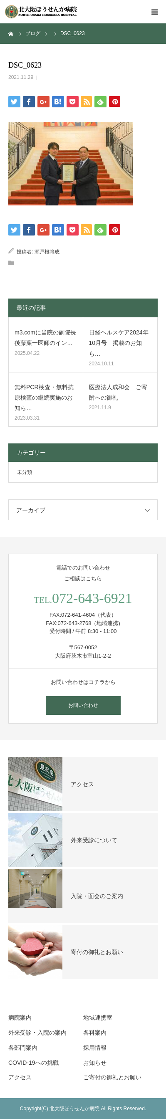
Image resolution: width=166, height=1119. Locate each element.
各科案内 (95, 1032)
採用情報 (95, 1047)
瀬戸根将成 (47, 252)
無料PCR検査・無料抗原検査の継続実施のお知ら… (44, 397)
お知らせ (95, 1062)
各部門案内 (22, 1047)
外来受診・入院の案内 (37, 1032)
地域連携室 (97, 1017)
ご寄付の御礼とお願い (112, 1077)
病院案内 (20, 1017)
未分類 (24, 472)
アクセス (20, 1077)
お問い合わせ (83, 705)
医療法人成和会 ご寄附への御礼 (118, 392)
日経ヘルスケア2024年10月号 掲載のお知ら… (119, 343)
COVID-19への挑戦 (33, 1062)
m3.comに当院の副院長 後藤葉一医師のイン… (45, 337)
